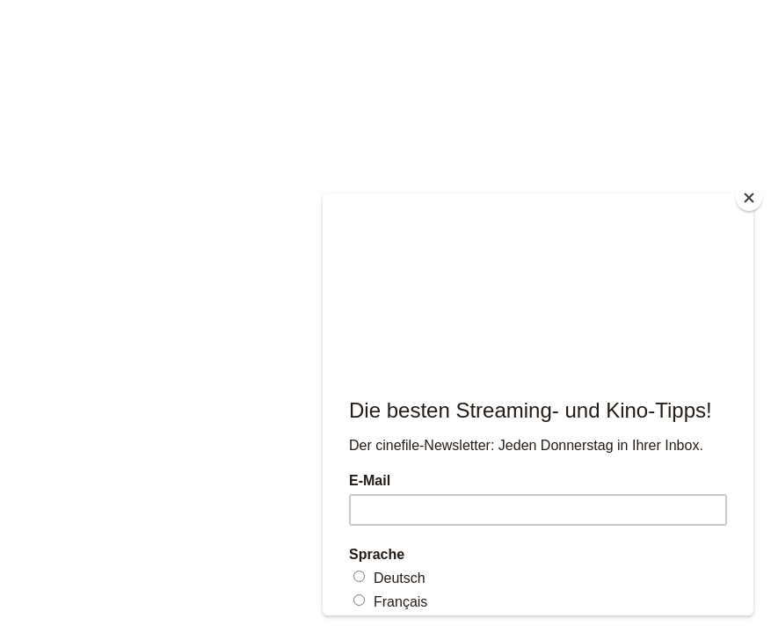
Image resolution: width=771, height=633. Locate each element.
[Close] (749, 198)
